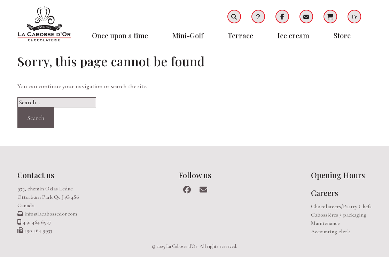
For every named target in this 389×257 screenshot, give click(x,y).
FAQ (258, 16)
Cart (330, 16)
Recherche (234, 16)
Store (342, 35)
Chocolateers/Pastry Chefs (341, 206)
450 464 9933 (38, 230)
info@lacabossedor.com (50, 213)
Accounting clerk (330, 231)
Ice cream (293, 35)
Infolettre (306, 16)
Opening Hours (338, 175)
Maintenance (325, 223)
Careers (324, 193)
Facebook (282, 16)
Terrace (240, 35)
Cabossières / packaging (338, 214)
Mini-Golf (187, 35)
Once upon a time (120, 35)
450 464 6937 (37, 222)
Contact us (35, 175)
